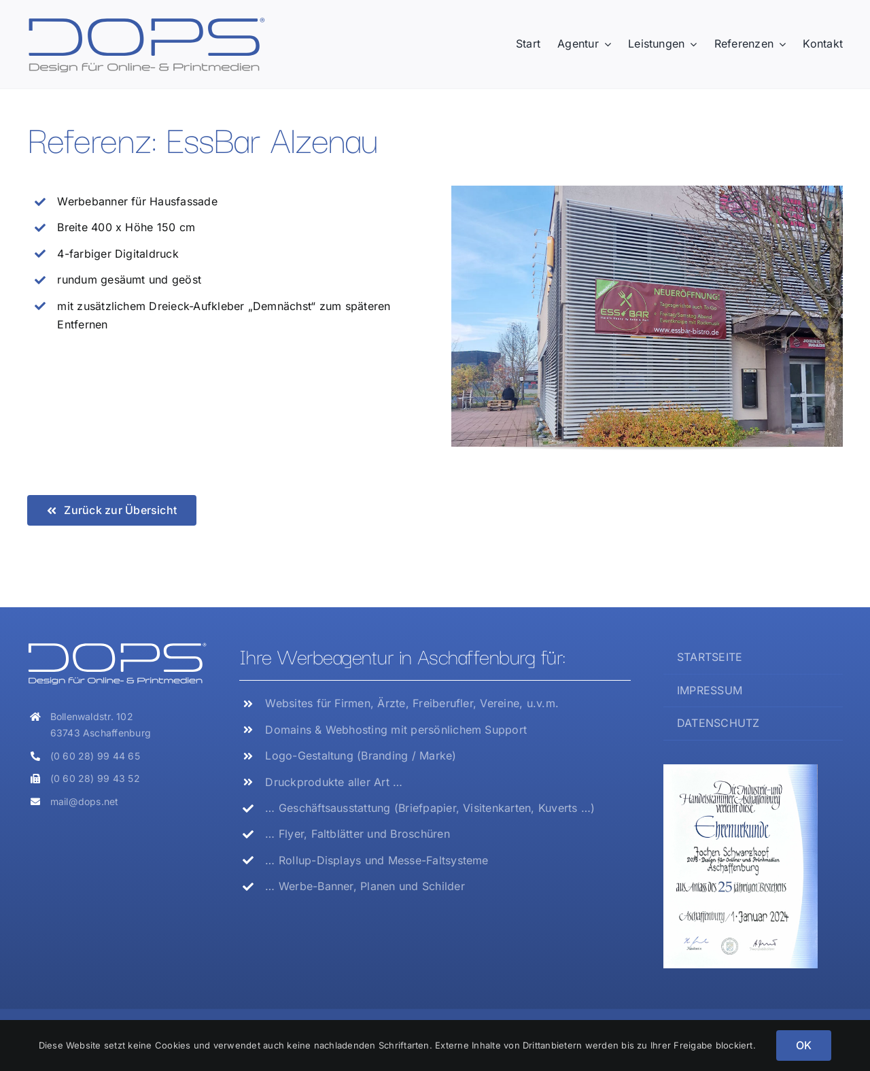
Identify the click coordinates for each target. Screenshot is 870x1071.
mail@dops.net (84, 801)
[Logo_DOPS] (146, 21)
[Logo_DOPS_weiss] (117, 646)
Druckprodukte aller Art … (333, 782)
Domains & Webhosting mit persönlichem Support (396, 729)
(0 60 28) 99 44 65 (95, 756)
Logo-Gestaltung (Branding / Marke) (360, 755)
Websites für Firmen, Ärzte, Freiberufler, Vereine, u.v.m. (412, 703)
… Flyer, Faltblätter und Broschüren (357, 833)
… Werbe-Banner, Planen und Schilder (364, 886)
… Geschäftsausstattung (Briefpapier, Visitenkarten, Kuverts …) (430, 808)
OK (804, 1045)
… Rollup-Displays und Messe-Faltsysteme (376, 860)
